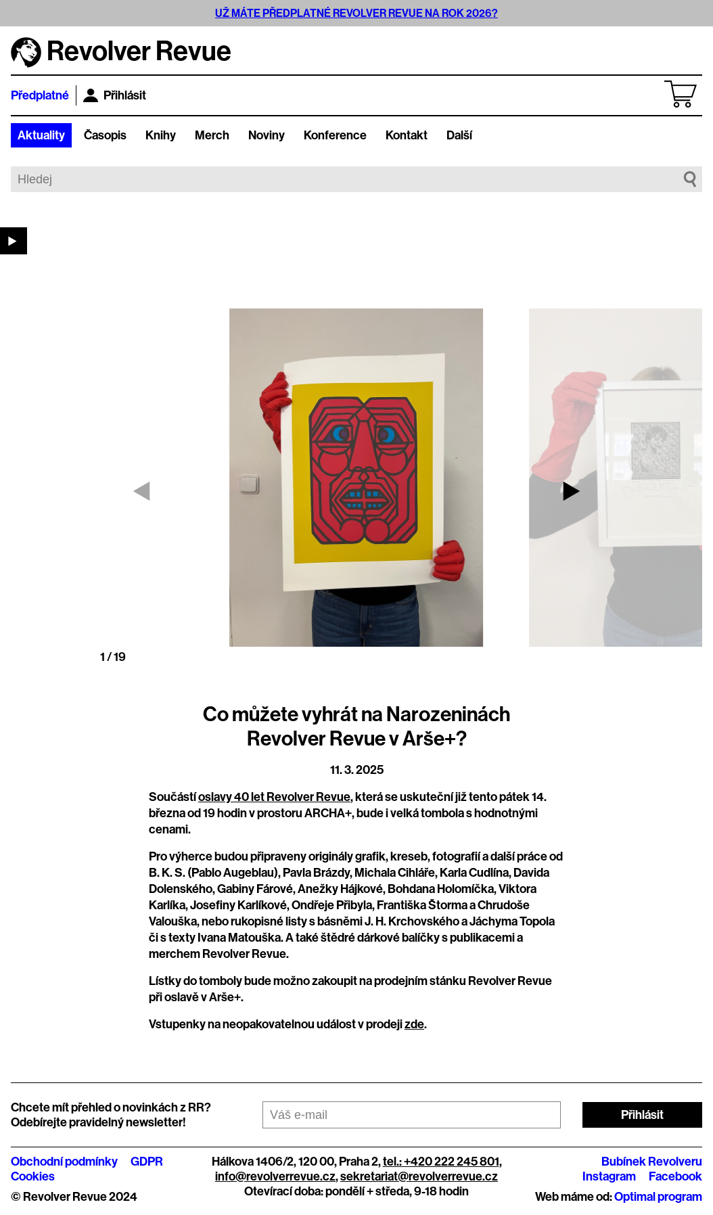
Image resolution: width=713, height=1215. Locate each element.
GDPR (147, 1161)
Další (459, 135)
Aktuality (41, 135)
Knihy (160, 135)
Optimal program (658, 1196)
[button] (572, 491)
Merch (212, 135)
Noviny (266, 135)
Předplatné (40, 95)
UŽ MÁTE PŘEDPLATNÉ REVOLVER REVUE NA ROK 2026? (356, 13)
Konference (335, 135)
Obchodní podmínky (64, 1161)
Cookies (33, 1176)
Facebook (675, 1176)
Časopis (105, 135)
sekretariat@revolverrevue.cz (419, 1176)
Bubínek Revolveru (651, 1161)
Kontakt (407, 135)
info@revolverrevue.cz (275, 1176)
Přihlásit (114, 95)
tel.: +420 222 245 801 (441, 1161)
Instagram (609, 1176)
